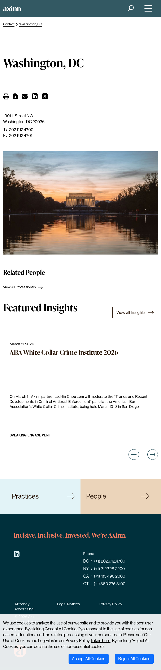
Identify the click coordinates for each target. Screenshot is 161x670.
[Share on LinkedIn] (35, 97)
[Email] (25, 97)
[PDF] (15, 97)
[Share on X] (45, 97)
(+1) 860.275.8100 (109, 583)
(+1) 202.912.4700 (109, 561)
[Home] (12, 8)
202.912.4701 (20, 135)
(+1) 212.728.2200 (109, 568)
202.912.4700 (21, 129)
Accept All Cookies (88, 658)
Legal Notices (68, 604)
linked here (100, 640)
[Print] (6, 97)
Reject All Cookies (134, 658)
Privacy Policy (110, 604)
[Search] (130, 8)
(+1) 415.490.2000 (109, 576)
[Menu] (147, 8)
